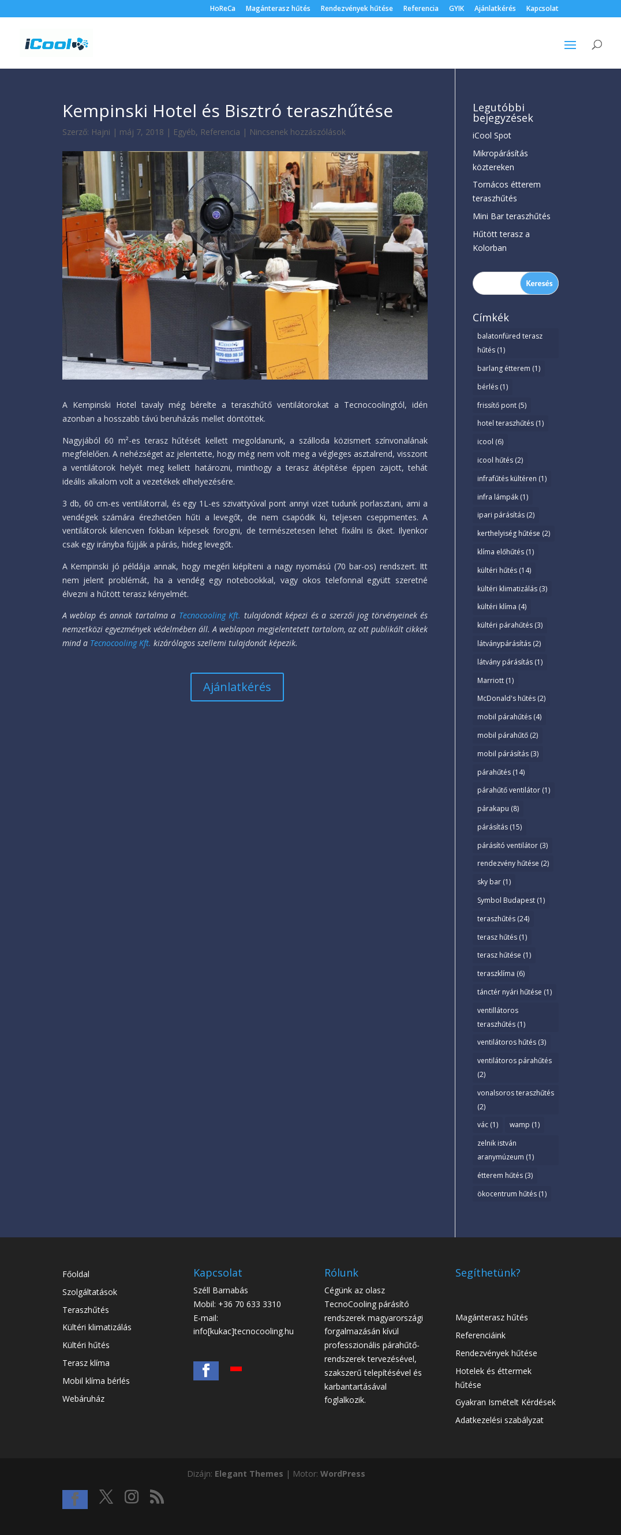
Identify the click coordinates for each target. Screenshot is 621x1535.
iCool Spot (492, 135)
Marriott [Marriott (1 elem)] (495, 680)
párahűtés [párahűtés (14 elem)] (501, 772)
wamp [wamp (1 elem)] (525, 1124)
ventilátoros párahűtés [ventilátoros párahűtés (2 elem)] (514, 1067)
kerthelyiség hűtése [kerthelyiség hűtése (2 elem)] (513, 533)
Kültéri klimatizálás (97, 1327)
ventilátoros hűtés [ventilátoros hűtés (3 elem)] (511, 1042)
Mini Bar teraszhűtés (512, 216)
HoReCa (222, 9)
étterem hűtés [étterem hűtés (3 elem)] (505, 1175)
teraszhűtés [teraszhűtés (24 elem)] (503, 919)
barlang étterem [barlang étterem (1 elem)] (508, 368)
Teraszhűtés (85, 1309)
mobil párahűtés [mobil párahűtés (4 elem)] (509, 717)
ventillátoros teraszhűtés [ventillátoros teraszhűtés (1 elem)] (501, 1017)
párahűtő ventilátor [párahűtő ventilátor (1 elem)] (513, 790)
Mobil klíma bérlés (96, 1380)
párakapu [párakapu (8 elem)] (498, 808)
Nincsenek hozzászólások (297, 131)
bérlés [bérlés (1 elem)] (492, 387)
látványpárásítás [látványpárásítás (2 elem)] (509, 643)
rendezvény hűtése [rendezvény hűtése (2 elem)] (513, 863)
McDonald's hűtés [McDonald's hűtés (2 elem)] (511, 698)
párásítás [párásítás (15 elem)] (499, 827)
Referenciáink (480, 1335)
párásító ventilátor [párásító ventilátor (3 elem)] (512, 845)
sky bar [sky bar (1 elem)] (494, 882)
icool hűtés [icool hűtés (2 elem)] (500, 460)
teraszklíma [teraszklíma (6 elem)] (501, 973)
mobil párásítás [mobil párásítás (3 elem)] (507, 754)
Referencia (421, 9)
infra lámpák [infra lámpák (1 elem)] (502, 497)
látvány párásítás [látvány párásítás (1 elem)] (510, 662)
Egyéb (184, 131)
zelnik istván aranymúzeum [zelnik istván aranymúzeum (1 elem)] (505, 1150)
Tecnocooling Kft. (210, 615)
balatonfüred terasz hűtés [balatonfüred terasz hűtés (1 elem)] (510, 343)
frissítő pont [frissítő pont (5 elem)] (501, 405)
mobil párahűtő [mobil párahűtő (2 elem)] (507, 735)
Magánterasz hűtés (278, 9)
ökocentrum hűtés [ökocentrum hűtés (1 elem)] (512, 1194)
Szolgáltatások (89, 1291)
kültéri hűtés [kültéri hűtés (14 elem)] (504, 570)
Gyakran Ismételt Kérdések (505, 1402)
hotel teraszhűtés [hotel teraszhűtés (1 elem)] (510, 423)
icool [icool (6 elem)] (490, 441)
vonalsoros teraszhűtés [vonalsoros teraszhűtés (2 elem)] (515, 1100)
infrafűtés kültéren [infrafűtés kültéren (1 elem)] (512, 478)
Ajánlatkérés (495, 9)
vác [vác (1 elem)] (487, 1124)
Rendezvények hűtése (357, 9)
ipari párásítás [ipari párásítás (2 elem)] (505, 515)
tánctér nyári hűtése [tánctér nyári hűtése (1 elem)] (514, 992)
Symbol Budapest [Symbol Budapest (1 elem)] (511, 900)
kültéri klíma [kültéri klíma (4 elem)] (501, 606)
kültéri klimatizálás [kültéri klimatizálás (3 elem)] (512, 589)
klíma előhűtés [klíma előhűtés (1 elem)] (505, 552)
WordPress (342, 1473)
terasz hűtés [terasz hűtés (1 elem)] (502, 937)
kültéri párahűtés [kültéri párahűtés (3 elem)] (510, 625)
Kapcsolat (542, 9)
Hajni (100, 131)
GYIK (456, 9)
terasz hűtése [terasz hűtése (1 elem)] (504, 955)
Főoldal (75, 1273)
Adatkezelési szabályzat (499, 1419)
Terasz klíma (86, 1362)
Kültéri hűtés (86, 1344)
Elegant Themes (249, 1473)
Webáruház (83, 1398)
